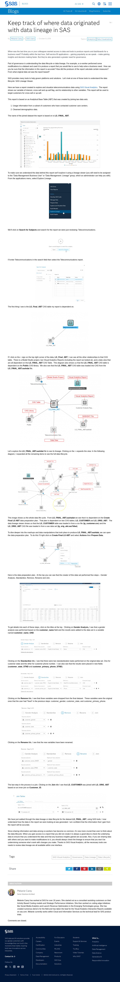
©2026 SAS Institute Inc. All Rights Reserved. (58, 975)
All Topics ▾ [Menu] (67, 11)
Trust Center (36, 975)
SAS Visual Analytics (88, 87)
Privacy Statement (10, 975)
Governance (77, 857)
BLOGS (25, 4)
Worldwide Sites (99, 3)
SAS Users (30, 39)
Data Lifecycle (104, 857)
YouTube (18, 967)
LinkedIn (14, 967)
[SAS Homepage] (12, 4)
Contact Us (104, 3)
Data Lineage (90, 857)
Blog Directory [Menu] (94, 11)
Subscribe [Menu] (106, 11)
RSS (22, 967)
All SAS (78, 4)
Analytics (91, 39)
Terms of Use (24, 975)
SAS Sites (110, 3)
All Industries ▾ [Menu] (80, 11)
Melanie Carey (16, 39)
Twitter (10, 967)
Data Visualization (104, 39)
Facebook (6, 967)
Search (93, 3)
